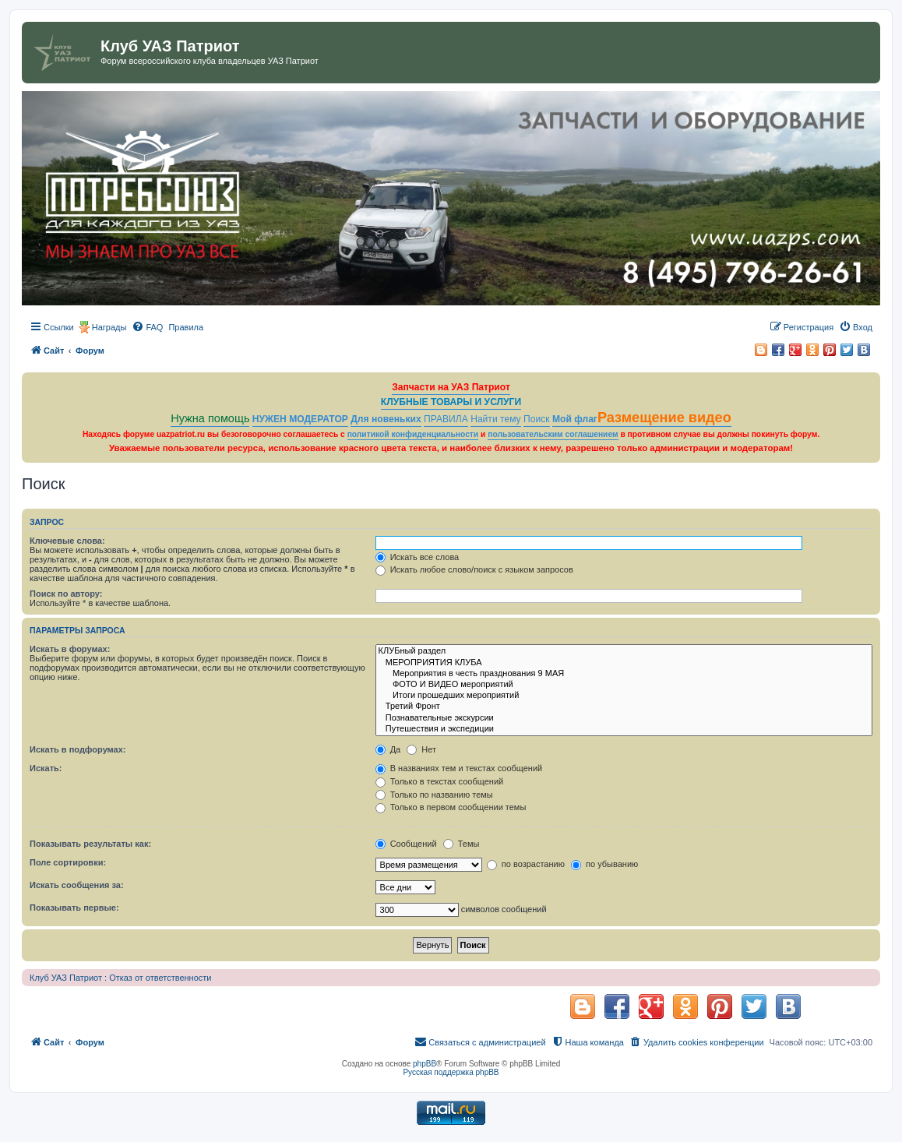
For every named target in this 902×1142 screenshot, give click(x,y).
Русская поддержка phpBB (451, 1072)
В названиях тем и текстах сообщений (459, 768)
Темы (461, 843)
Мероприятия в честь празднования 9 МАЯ (624, 673)
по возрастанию (526, 864)
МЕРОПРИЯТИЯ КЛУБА (624, 662)
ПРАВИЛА (446, 419)
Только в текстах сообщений (439, 781)
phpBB (424, 1063)
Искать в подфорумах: (78, 749)
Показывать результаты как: (90, 843)
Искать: (46, 768)
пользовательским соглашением (553, 434)
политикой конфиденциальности (413, 434)
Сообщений (406, 843)
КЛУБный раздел (624, 651)
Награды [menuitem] (109, 327)
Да (388, 749)
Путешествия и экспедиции (624, 729)
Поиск (536, 419)
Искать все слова (417, 557)
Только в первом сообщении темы (451, 807)
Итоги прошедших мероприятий (624, 695)
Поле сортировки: (68, 862)
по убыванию (604, 864)
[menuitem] (147, 327)
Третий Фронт (624, 706)
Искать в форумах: (70, 649)
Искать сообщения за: (77, 885)
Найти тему (495, 419)
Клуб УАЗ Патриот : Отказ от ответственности (120, 977)
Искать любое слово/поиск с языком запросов (474, 569)
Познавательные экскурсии (624, 718)
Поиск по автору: (66, 593)
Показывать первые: (74, 907)
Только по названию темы (434, 794)
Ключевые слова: (67, 540)
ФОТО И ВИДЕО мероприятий (624, 684)
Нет (421, 749)
